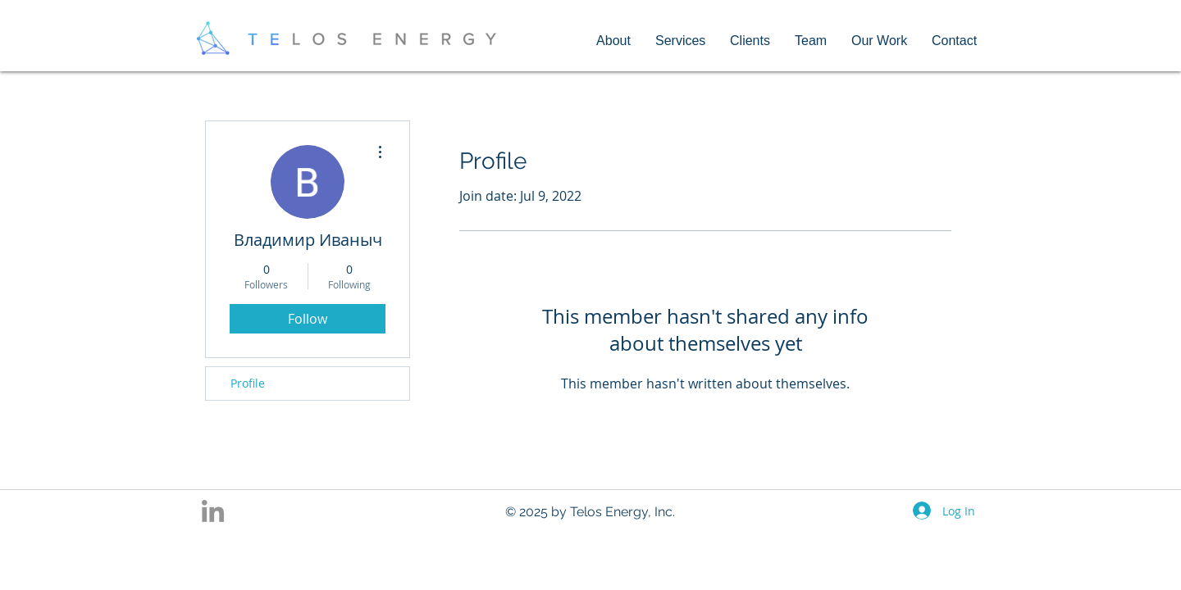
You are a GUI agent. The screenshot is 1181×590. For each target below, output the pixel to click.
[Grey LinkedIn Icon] (213, 511)
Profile (247, 383)
